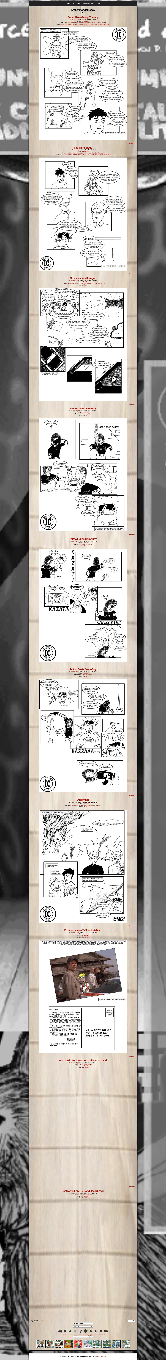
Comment (132, 143)
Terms (97, 1356)
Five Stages (85, 21)
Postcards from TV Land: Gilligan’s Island (83, 1060)
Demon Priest (83, 805)
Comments (85, 1332)
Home (67, 3)
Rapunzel (99, 22)
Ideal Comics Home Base (85, 3)
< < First (60, 1334)
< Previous (70, 1334)
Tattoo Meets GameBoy (83, 408)
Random (80, 1334)
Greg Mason (96, 283)
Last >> (106, 1334)
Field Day (85, 282)
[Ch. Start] (65, 1334)
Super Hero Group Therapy (83, 17)
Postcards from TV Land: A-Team (83, 930)
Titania (104, 22)
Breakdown (70, 22)
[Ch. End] (101, 1334)
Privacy (103, 1356)
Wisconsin (107, 24)
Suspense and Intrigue (83, 278)
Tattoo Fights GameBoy (83, 538)
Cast (73, 3)
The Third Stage (83, 147)
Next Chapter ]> (90, 1335)
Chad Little (77, 22)
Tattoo (90, 414)
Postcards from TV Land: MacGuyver (83, 1190)
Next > (95, 1334)
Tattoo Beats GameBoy (83, 669)
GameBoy (92, 22)
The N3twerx (86, 937)
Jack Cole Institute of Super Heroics (71, 24)
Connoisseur (85, 22)
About (99, 3)
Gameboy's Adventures (86, 934)
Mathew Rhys (76, 19)
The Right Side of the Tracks (95, 24)
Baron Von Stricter (73, 283)
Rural (84, 24)
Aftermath (83, 799)
